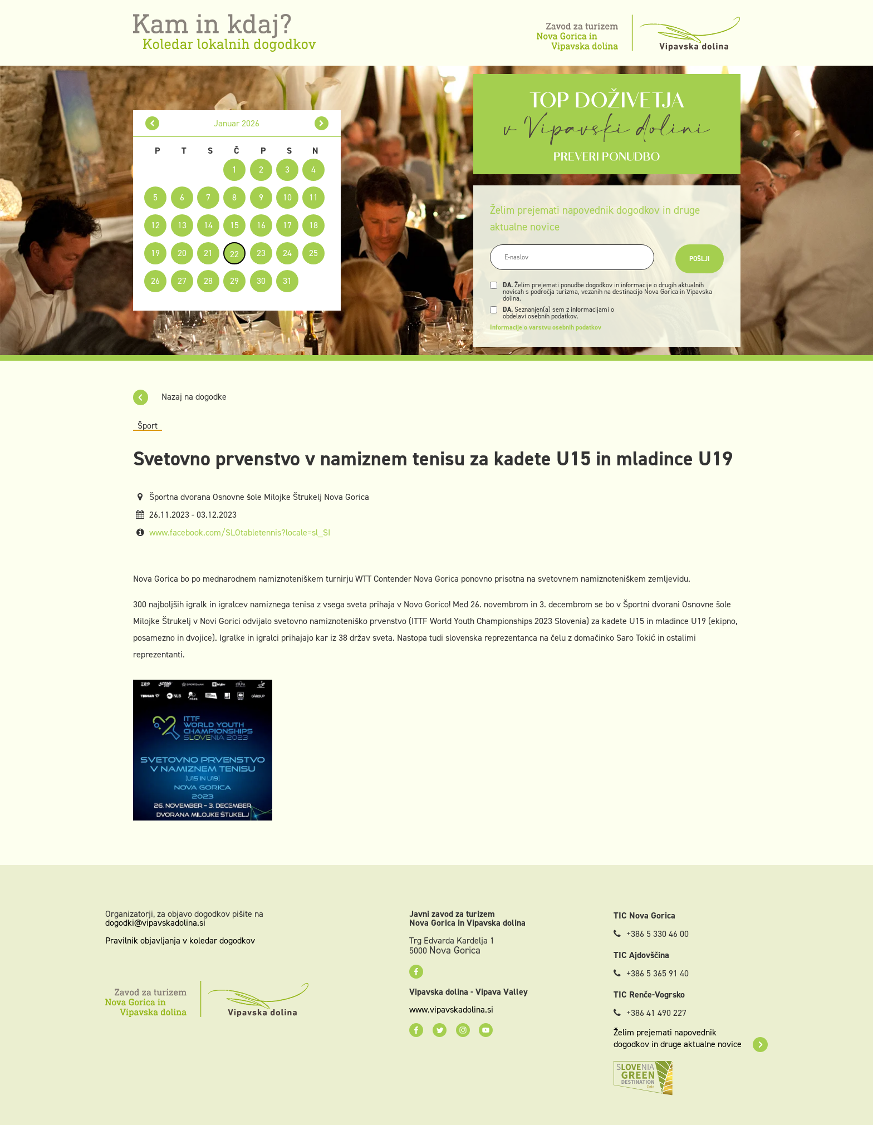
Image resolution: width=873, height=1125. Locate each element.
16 (261, 225)
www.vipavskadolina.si (451, 1009)
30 (261, 281)
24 (287, 253)
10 (287, 197)
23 (261, 253)
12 (155, 225)
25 (313, 253)
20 (182, 253)
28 (208, 281)
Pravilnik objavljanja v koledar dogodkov (180, 940)
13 (182, 225)
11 (313, 197)
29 (234, 281)
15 (234, 225)
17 (287, 225)
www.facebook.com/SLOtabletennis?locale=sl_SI (239, 532)
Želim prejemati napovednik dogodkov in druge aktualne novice (691, 1038)
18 (313, 225)
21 (208, 253)
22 (234, 254)
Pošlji (699, 258)
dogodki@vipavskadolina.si (155, 923)
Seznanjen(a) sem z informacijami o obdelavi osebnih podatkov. (558, 313)
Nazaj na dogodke (180, 396)
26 (155, 281)
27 (182, 281)
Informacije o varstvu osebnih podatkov (545, 327)
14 (208, 225)
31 (287, 281)
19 (155, 253)
